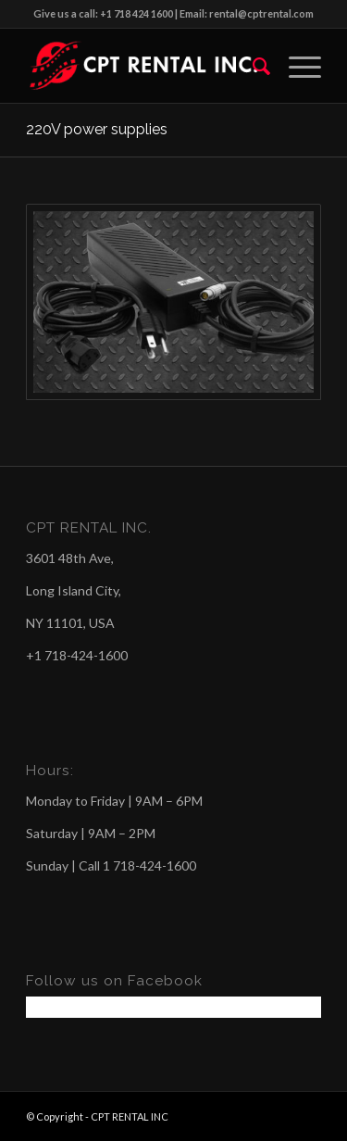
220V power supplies (96, 129)
